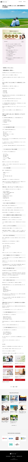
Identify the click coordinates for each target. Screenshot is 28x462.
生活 (3, 4)
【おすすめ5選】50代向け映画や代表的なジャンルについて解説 (22, 402)
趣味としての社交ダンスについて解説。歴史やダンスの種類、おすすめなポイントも (22, 412)
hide (22, 41)
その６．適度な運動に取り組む (10, 55)
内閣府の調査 (5, 117)
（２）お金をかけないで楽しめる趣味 (10, 47)
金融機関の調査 (10, 117)
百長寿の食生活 (8, 284)
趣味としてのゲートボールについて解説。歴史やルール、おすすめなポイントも (13, 422)
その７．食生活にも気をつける (10, 56)
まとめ (6, 61)
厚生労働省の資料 (4, 217)
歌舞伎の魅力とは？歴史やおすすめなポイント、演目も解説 (13, 412)
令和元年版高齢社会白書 (5, 264)
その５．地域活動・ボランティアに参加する (11, 54)
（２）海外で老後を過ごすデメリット (10, 59)
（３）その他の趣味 (9, 48)
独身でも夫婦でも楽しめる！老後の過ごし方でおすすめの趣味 (14, 45)
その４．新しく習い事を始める (10, 53)
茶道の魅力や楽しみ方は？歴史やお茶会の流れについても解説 (5, 412)
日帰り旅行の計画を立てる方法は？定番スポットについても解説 (5, 402)
